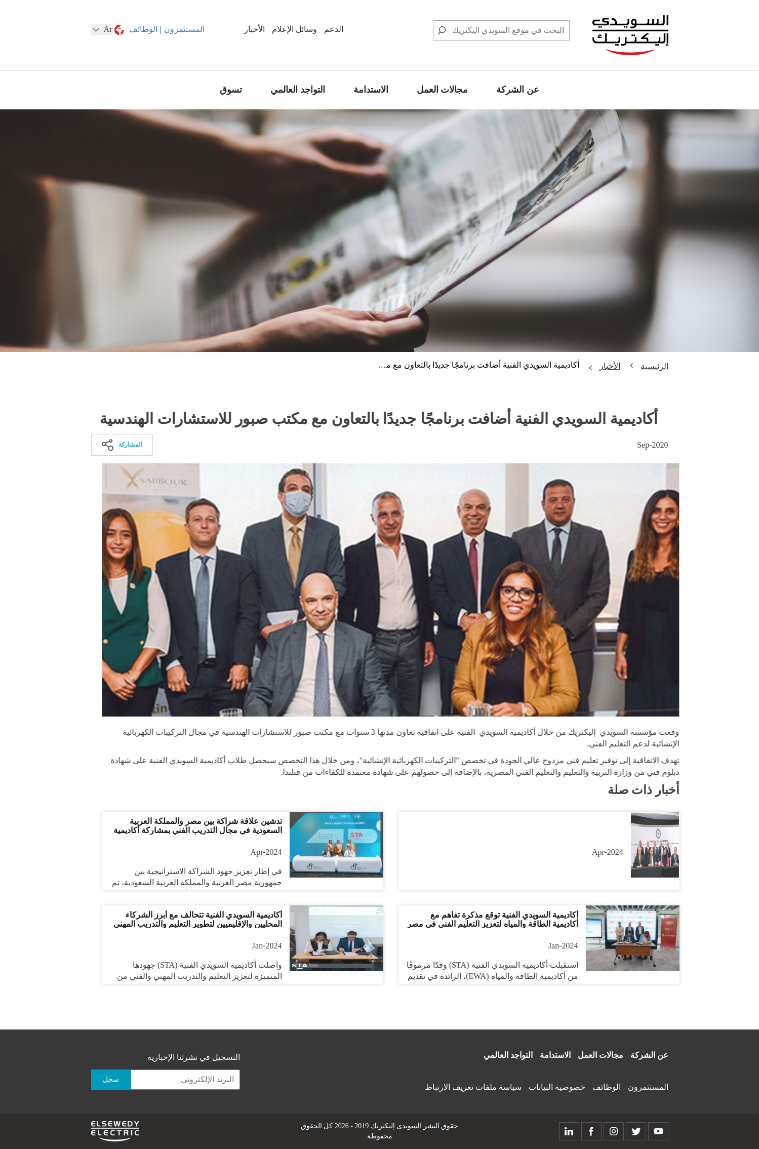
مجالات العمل (442, 90)
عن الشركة (517, 90)
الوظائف (143, 29)
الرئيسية (654, 366)
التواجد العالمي (297, 90)
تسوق (231, 90)
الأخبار (254, 29)
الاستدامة (370, 90)
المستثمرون (184, 29)
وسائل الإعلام (294, 29)
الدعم (333, 29)
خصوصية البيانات (557, 1087)
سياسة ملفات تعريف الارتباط (473, 1087)
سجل (111, 1079)
